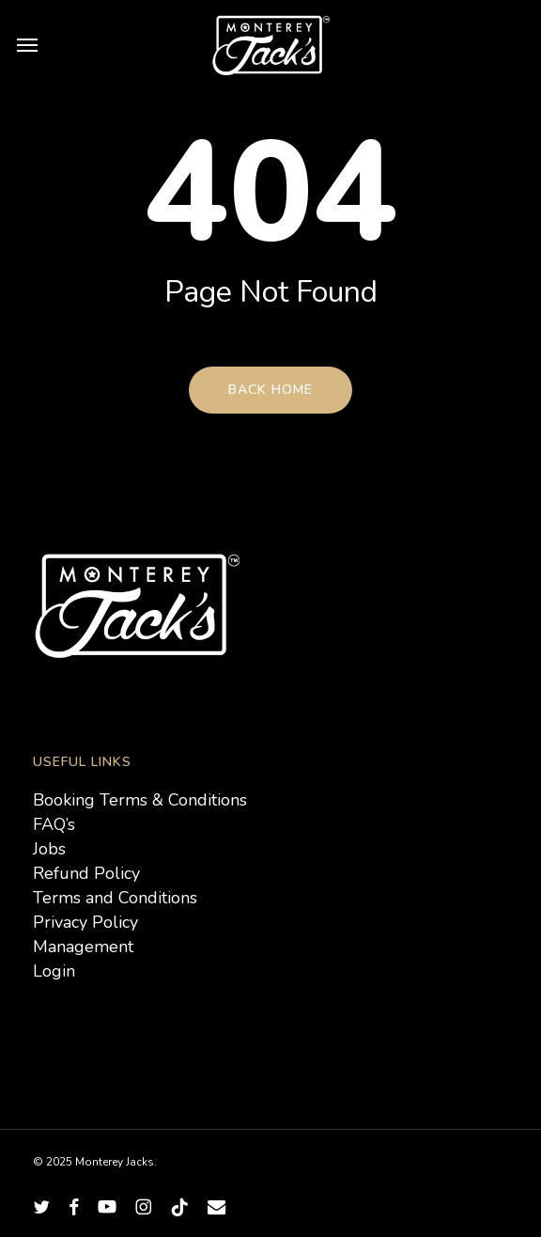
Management (83, 946)
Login (54, 971)
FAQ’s (54, 824)
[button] (27, 44)
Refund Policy (86, 873)
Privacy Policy (85, 922)
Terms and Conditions (115, 897)
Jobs (49, 849)
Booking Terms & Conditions (140, 800)
